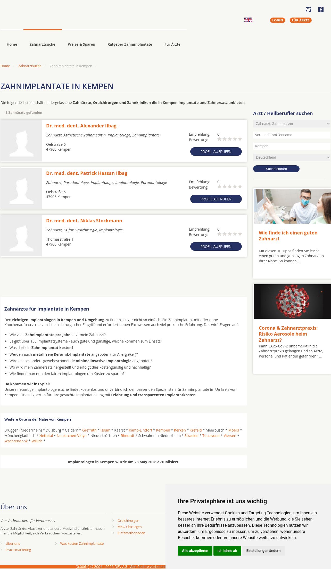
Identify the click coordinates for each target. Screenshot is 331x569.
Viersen (230, 435)
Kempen (163, 430)
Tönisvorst (211, 435)
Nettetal (46, 435)
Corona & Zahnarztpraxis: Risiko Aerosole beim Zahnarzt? (288, 334)
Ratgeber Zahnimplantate (129, 44)
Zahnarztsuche (42, 44)
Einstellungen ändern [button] (263, 551)
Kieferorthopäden (131, 533)
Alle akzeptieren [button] (195, 551)
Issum (106, 430)
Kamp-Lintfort (140, 430)
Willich (36, 440)
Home (5, 65)
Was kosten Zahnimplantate (82, 543)
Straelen (191, 435)
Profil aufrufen (216, 151)
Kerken (180, 430)
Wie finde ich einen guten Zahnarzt (288, 236)
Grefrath (89, 430)
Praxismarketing (18, 549)
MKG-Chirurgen (130, 526)
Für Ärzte (172, 44)
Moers (233, 430)
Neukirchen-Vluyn (72, 435)
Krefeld (196, 430)
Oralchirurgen (128, 520)
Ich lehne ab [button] (227, 551)
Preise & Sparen (81, 44)
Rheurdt (127, 435)
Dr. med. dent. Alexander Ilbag (81, 126)
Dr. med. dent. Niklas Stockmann (84, 220)
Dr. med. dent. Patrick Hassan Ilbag (86, 173)
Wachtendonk (16, 440)
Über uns (13, 543)
